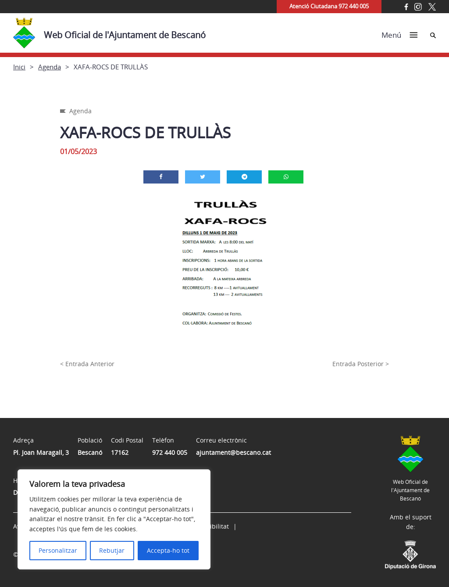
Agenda (49, 66)
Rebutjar (112, 550)
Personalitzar (58, 550)
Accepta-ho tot (168, 550)
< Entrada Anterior (87, 364)
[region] (114, 519)
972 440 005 (169, 452)
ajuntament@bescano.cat (233, 452)
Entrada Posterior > (360, 364)
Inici (19, 66)
